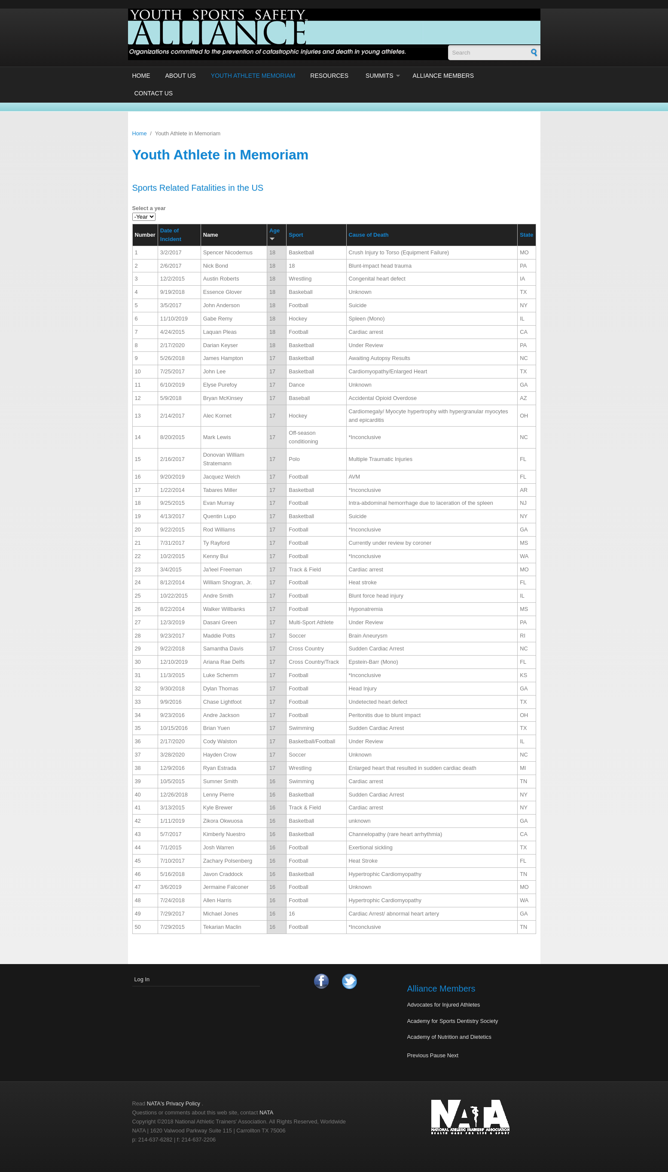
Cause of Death (369, 235)
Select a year (149, 208)
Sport (296, 235)
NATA (266, 1112)
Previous (418, 1055)
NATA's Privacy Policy (173, 1103)
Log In (142, 979)
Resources (329, 75)
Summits (379, 75)
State (526, 235)
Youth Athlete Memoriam (253, 75)
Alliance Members (443, 75)
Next (452, 1055)
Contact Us (153, 93)
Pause (437, 1055)
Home (141, 75)
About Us (180, 75)
